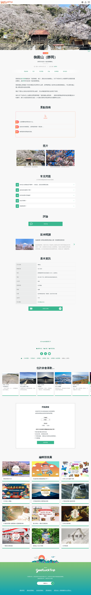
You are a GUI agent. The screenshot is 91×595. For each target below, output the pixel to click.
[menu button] (88, 2)
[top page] (21, 358)
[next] (89, 383)
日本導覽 (26, 358)
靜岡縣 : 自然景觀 (55, 358)
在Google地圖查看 (45, 341)
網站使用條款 (30, 590)
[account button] (85, 2)
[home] (7, 2)
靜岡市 (55, 66)
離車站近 (40, 348)
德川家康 (23, 78)
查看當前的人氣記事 (44, 592)
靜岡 (23, 81)
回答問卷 (45, 442)
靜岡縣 (39, 358)
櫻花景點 (52, 348)
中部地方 (33, 358)
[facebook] (41, 353)
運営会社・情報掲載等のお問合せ (62, 590)
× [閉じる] (51, 592)
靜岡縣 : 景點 (46, 358)
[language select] (82, 2)
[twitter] (45, 353)
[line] (49, 353)
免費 (46, 348)
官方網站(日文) (41, 302)
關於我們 (22, 590)
